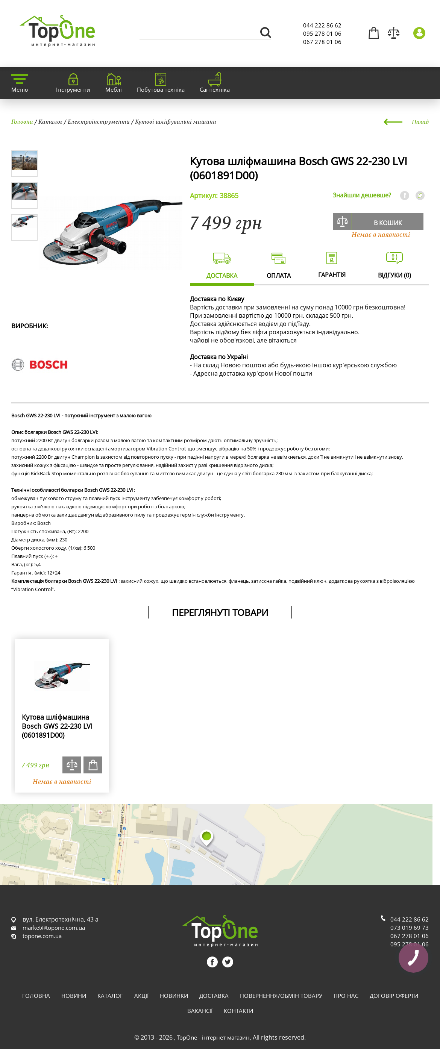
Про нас (346, 995)
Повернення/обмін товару (281, 995)
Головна (22, 121)
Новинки (174, 995)
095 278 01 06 (322, 33)
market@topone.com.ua (54, 927)
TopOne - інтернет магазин (213, 1037)
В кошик (388, 223)
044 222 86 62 (322, 25)
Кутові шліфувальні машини (175, 121)
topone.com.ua (42, 936)
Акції (141, 995)
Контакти (238, 1010)
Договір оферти (394, 995)
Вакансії (199, 1010)
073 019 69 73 (409, 927)
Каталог (50, 121)
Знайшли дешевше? (362, 195)
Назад (420, 122)
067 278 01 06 (322, 41)
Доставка (214, 995)
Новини (73, 995)
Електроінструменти (99, 121)
